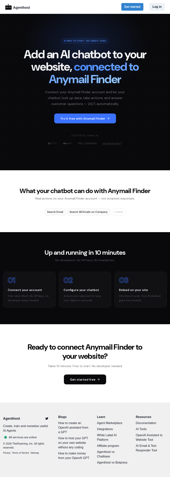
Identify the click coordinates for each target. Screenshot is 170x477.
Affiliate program (108, 445)
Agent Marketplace (109, 423)
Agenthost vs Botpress (112, 462)
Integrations (105, 429)
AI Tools (141, 429)
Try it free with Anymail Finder (85, 119)
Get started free (85, 380)
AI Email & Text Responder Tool (146, 448)
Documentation (146, 423)
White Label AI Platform (107, 437)
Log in (157, 6)
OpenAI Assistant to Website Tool (149, 437)
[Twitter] (47, 418)
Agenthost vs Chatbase (106, 454)
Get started (132, 6)
